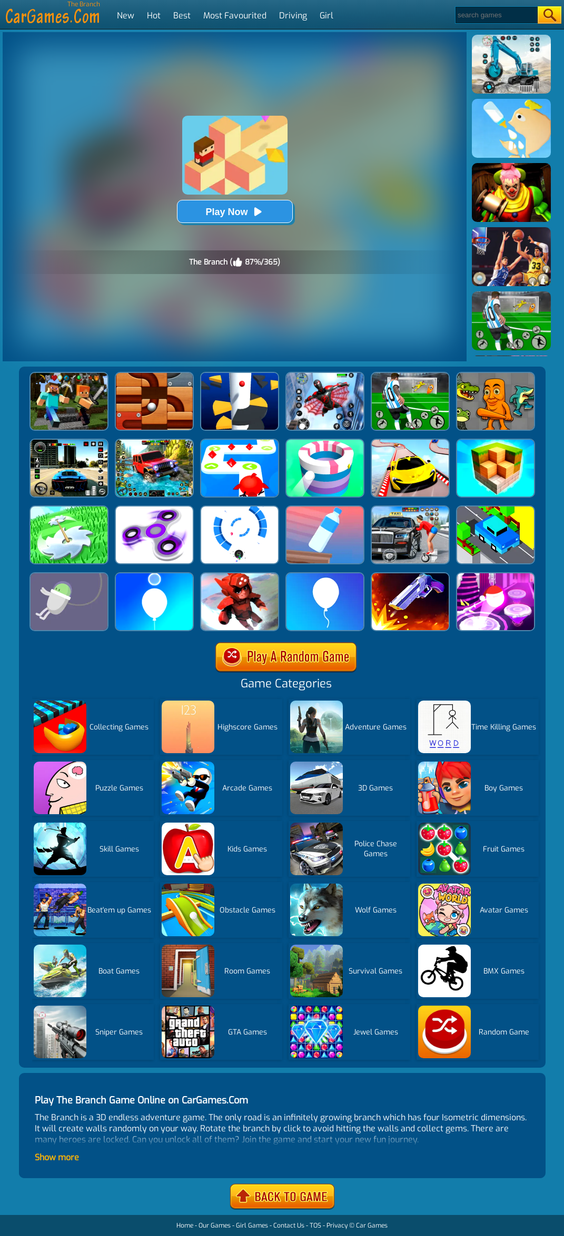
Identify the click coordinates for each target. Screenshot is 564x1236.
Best (182, 15)
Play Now (234, 211)
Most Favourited (234, 15)
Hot (154, 15)
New (125, 15)
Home (184, 1225)
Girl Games (252, 1225)
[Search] (496, 15)
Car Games (372, 1225)
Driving (293, 15)
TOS (315, 1225)
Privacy (337, 1225)
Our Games (215, 1225)
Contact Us (288, 1225)
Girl (326, 15)
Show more (57, 1157)
